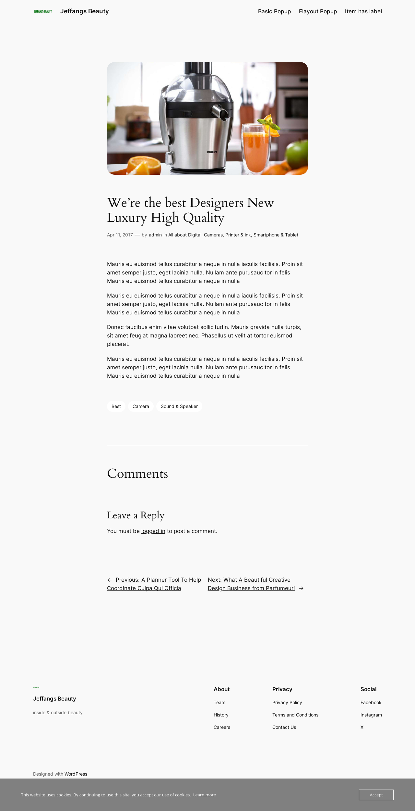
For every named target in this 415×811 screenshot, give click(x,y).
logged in (153, 531)
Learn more (204, 795)
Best (116, 406)
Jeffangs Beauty (84, 11)
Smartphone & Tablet (276, 234)
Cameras (213, 234)
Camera (141, 406)
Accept (376, 795)
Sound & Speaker (179, 406)
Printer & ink (238, 234)
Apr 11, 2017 (120, 234)
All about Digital (184, 234)
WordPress (76, 774)
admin (155, 234)
